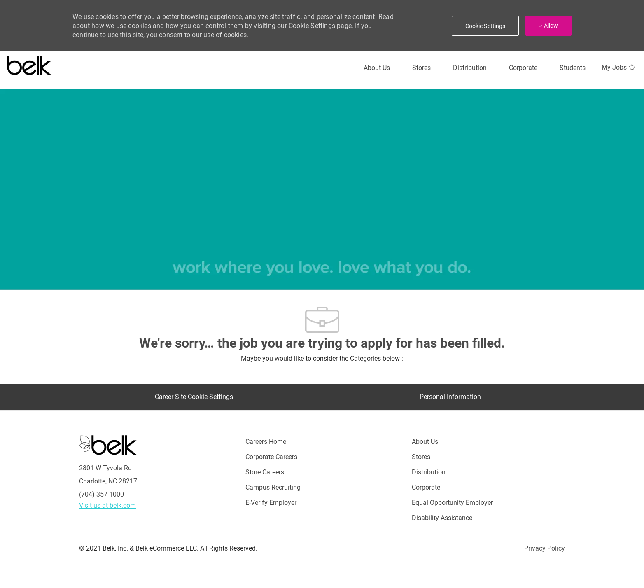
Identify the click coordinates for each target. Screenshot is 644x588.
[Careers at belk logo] (29, 64)
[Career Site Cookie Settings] (194, 397)
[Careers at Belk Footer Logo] (108, 444)
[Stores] (421, 68)
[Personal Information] (450, 397)
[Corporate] (523, 68)
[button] (485, 26)
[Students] (572, 68)
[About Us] (376, 68)
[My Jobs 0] (619, 67)
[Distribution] (470, 68)
